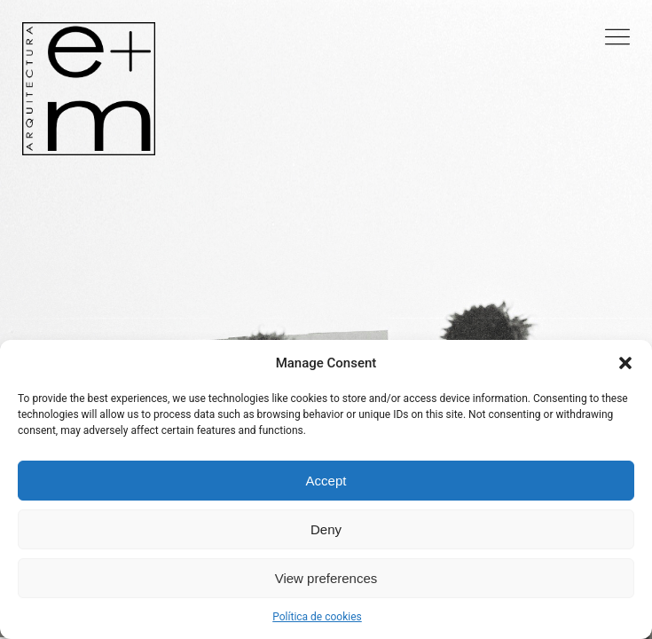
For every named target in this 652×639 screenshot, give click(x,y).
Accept (326, 480)
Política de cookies (317, 617)
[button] (625, 363)
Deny (326, 529)
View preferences (326, 578)
